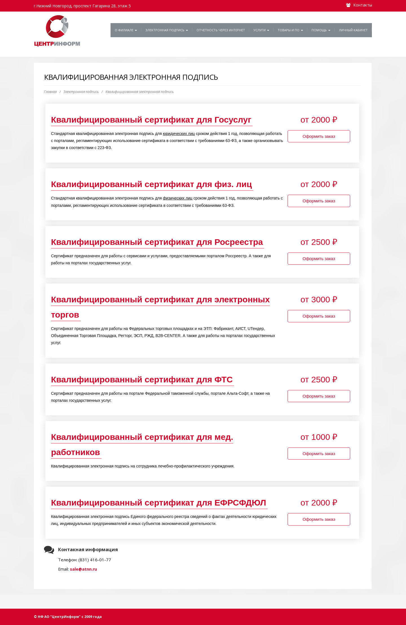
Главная (50, 91)
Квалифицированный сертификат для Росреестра (157, 242)
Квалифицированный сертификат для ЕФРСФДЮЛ (158, 502)
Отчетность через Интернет (221, 30)
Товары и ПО (290, 30)
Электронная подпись (166, 30)
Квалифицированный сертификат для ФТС (142, 379)
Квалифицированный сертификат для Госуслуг (151, 119)
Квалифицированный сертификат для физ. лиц (151, 184)
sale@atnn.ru (83, 569)
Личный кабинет (353, 30)
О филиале (126, 30)
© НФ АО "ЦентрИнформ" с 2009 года (68, 616)
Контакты (362, 5)
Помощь (321, 30)
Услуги (261, 30)
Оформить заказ (319, 136)
